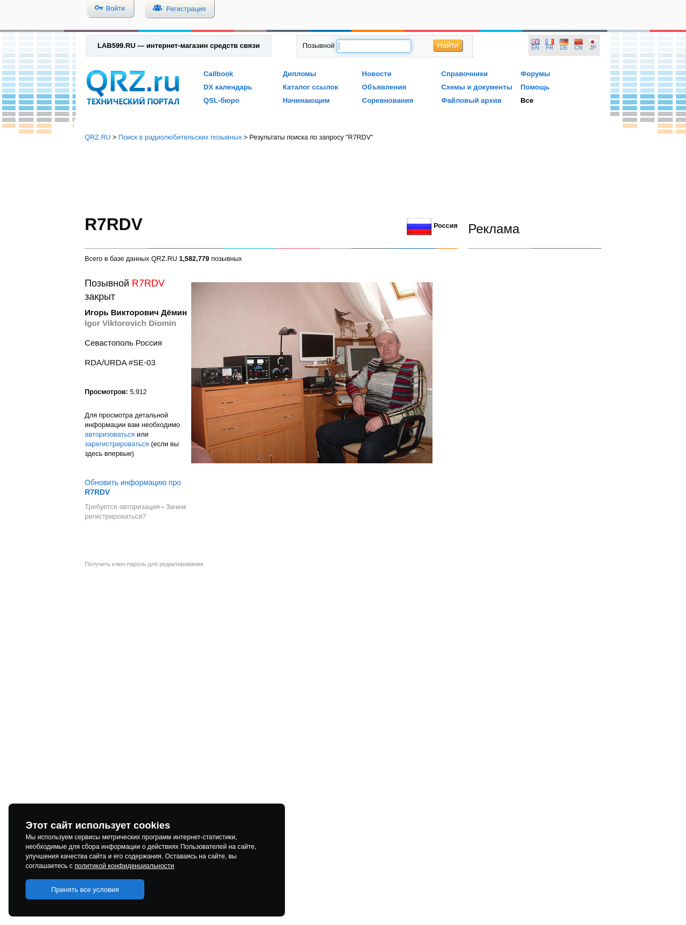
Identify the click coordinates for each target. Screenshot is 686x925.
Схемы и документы (476, 87)
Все (526, 100)
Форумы (535, 74)
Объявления (384, 87)
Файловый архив (471, 100)
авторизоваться (110, 434)
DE (564, 48)
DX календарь (227, 87)
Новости (377, 74)
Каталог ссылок (310, 87)
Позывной (318, 46)
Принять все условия (85, 890)
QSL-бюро (221, 100)
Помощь (535, 87)
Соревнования (388, 100)
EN (535, 48)
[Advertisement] (343, 178)
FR (549, 48)
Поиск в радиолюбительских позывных (180, 137)
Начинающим (306, 100)
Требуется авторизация (122, 507)
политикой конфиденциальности (124, 866)
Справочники (464, 74)
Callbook (218, 74)
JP (593, 48)
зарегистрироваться (117, 444)
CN (579, 48)
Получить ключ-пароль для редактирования (144, 564)
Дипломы (299, 74)
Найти (448, 45)
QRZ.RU (98, 137)
